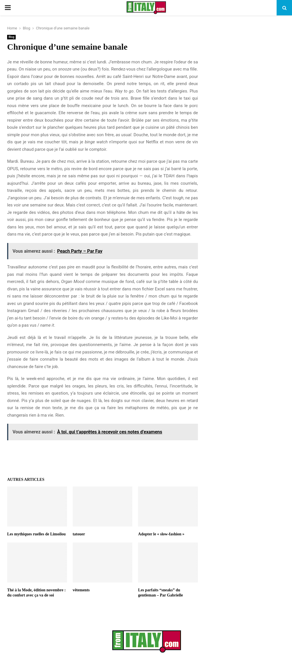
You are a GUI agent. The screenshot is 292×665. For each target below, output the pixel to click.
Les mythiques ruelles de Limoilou (36, 534)
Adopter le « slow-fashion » (161, 534)
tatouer (79, 534)
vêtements (81, 590)
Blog (11, 37)
